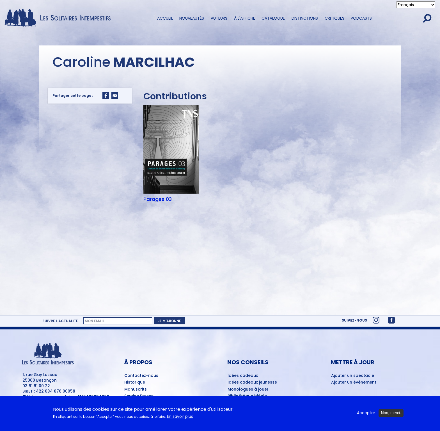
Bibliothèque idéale (247, 396)
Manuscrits (135, 389)
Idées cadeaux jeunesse (252, 382)
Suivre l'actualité (60, 321)
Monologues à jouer (248, 389)
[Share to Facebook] (105, 95)
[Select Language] (415, 4)
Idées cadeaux (243, 375)
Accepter (366, 415)
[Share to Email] (114, 95)
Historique (134, 382)
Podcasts (361, 18)
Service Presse (138, 396)
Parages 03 (157, 199)
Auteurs (219, 18)
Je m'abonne (169, 320)
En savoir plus (180, 418)
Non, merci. (391, 414)
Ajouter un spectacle (352, 375)
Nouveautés (191, 18)
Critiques (334, 18)
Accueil (165, 18)
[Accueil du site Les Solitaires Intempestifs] (59, 18)
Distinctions (305, 18)
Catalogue (273, 18)
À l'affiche (244, 18)
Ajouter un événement (353, 382)
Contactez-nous (141, 375)
